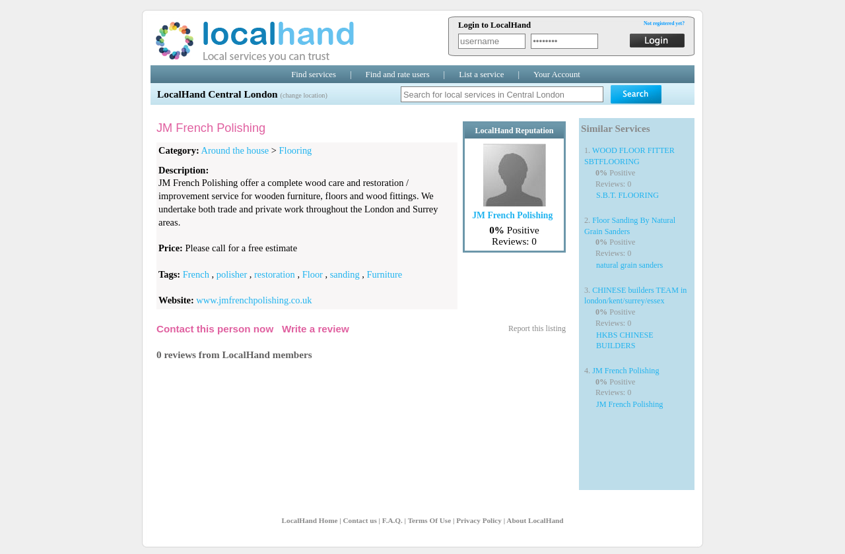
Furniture (385, 274)
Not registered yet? (664, 23)
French (196, 274)
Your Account (556, 74)
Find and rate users (398, 74)
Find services (313, 74)
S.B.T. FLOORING (627, 195)
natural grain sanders (629, 265)
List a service (481, 74)
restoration (274, 274)
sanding (345, 274)
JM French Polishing (625, 370)
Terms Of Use (429, 520)
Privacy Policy (479, 520)
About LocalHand (534, 520)
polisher (232, 274)
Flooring (295, 150)
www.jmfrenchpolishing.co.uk (254, 300)
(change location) (303, 95)
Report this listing (537, 328)
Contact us (359, 520)
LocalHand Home (310, 520)
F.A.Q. (392, 520)
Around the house (235, 150)
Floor (312, 274)
